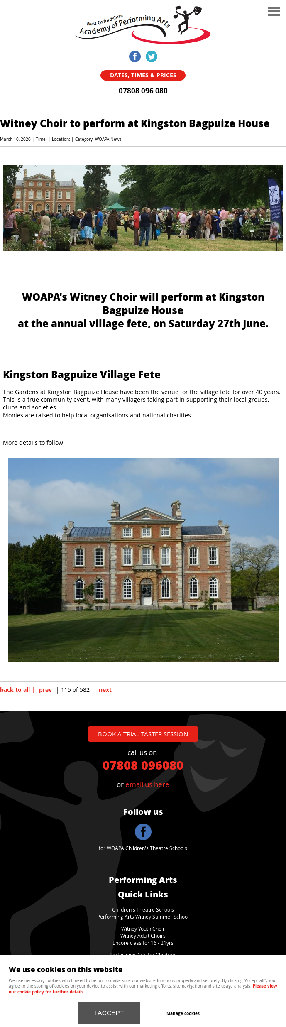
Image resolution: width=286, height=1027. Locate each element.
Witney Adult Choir (141, 936)
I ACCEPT (109, 1012)
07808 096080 (143, 764)
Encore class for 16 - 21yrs (143, 943)
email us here (147, 784)
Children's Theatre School (141, 910)
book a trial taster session (143, 734)
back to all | (17, 690)
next (105, 690)
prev (45, 690)
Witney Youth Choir (143, 929)
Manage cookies (183, 1013)
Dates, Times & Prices (143, 75)
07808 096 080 (143, 91)
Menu (228, 12)
